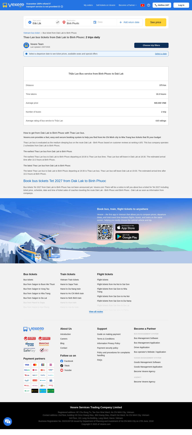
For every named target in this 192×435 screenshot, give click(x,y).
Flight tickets (105, 274)
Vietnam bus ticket (31, 33)
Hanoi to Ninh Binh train (70, 298)
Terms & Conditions (105, 339)
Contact (63, 348)
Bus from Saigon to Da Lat (35, 298)
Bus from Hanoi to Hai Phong (36, 307)
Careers (63, 339)
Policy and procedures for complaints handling (113, 353)
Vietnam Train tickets (69, 280)
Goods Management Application (148, 367)
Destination (71, 21)
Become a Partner (128, 5)
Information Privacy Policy (108, 343)
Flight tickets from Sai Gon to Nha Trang (112, 290)
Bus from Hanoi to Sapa (34, 302)
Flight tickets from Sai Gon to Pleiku (113, 310)
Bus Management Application (147, 343)
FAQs (99, 360)
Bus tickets (30, 274)
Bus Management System (146, 334)
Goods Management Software (147, 362)
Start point (37, 21)
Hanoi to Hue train (68, 302)
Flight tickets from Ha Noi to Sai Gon (113, 284)
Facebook (68, 361)
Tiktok (67, 366)
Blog (62, 343)
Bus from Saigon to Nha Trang (36, 293)
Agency (137, 377)
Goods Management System (147, 358)
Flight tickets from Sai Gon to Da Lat (113, 305)
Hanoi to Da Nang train (70, 289)
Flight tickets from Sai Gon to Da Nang (114, 301)
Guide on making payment (108, 334)
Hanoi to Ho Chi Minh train (72, 293)
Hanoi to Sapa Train (69, 284)
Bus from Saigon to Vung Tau (36, 289)
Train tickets (67, 274)
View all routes (96, 311)
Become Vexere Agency (144, 371)
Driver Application (142, 347)
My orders (88, 5)
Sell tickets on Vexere (105, 5)
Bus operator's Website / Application (150, 352)
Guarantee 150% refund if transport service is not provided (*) (43, 5)
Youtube (68, 370)
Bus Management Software (146, 338)
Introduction (65, 334)
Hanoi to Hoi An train (69, 307)
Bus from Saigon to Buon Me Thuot (39, 284)
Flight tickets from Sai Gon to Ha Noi (113, 296)
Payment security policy (107, 348)
